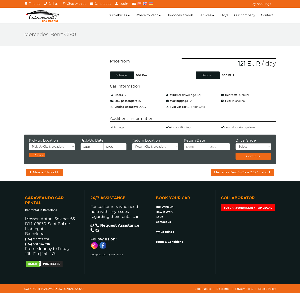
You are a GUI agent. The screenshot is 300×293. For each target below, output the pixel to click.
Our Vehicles (117, 15)
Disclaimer (223, 289)
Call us (51, 4)
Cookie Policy (267, 289)
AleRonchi (117, 254)
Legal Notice (203, 289)
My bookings (261, 4)
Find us (32, 4)
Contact (267, 15)
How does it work (179, 15)
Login (121, 4)
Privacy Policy (244, 289)
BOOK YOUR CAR (173, 198)
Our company (244, 15)
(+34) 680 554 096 (37, 244)
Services (205, 15)
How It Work (164, 212)
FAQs (159, 217)
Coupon (37, 155)
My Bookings (165, 232)
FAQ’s (224, 15)
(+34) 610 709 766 (37, 239)
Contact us (100, 4)
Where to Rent (146, 15)
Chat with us (74, 4)
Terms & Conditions (169, 241)
